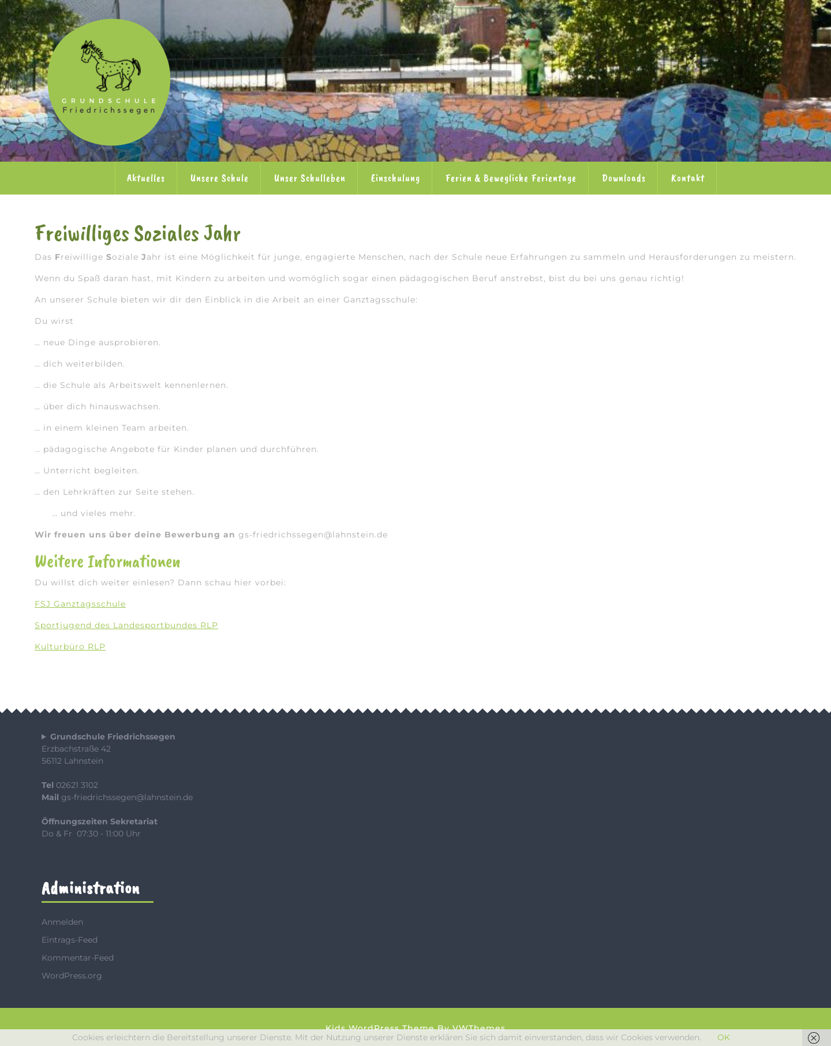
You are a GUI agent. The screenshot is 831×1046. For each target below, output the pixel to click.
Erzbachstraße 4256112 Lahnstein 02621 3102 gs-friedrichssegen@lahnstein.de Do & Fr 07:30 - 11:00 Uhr (117, 785)
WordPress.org (72, 975)
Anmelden (62, 922)
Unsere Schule (219, 177)
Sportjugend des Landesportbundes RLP (126, 625)
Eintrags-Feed (70, 940)
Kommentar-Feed (78, 957)
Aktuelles (146, 177)
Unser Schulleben (310, 177)
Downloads (624, 177)
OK (723, 1037)
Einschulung (395, 177)
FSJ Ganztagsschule (80, 604)
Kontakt (688, 177)
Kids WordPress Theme (380, 1028)
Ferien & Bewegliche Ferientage (511, 177)
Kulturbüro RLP (70, 646)
